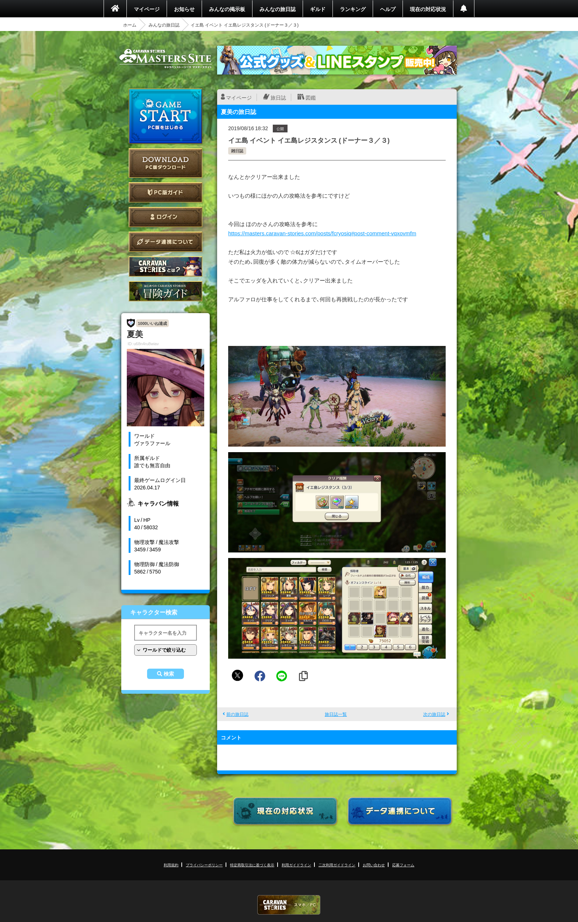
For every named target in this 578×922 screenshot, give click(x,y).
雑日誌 (237, 151)
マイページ (147, 9)
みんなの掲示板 (227, 9)
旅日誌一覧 (336, 714)
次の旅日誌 (434, 714)
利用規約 (171, 864)
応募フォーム (403, 864)
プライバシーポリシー (204, 864)
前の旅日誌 (237, 714)
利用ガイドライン (296, 864)
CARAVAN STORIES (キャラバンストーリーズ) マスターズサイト (165, 59)
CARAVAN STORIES (289, 905)
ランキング (353, 9)
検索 (169, 673)
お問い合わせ (374, 864)
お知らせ (184, 9)
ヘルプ (388, 9)
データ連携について (165, 242)
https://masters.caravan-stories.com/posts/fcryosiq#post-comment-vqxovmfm (322, 233)
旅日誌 (278, 97)
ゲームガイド (165, 291)
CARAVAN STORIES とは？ (165, 266)
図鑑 (311, 97)
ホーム (129, 24)
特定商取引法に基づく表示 (252, 864)
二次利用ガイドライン (336, 864)
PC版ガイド (165, 192)
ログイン (165, 217)
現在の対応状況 (428, 9)
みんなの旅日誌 (278, 9)
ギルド (317, 9)
